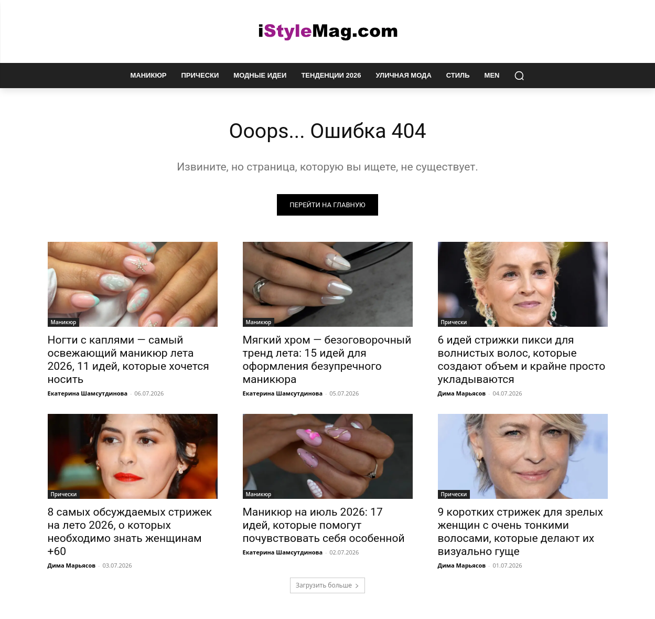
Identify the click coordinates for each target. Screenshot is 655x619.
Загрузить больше (327, 585)
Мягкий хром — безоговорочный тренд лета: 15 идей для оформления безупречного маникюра (327, 360)
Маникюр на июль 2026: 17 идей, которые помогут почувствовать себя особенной (324, 525)
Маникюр (64, 322)
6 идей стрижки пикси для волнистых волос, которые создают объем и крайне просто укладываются (522, 360)
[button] (519, 75)
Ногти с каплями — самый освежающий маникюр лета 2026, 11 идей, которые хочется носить (128, 360)
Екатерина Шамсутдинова (88, 394)
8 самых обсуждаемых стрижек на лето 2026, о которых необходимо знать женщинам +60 (130, 532)
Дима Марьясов (462, 394)
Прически (454, 322)
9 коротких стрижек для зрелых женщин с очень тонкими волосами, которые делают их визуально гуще (520, 532)
